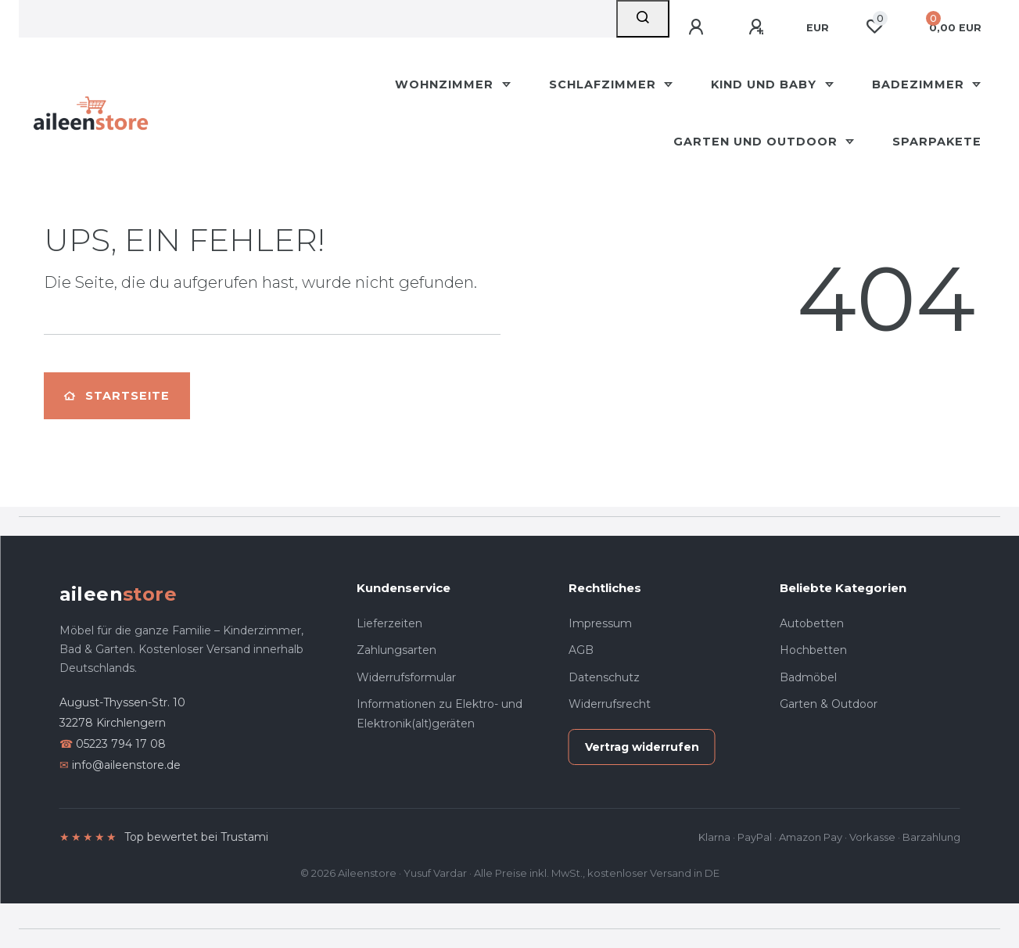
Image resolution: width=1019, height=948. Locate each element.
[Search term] (317, 19)
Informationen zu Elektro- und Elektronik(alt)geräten (439, 714)
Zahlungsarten (396, 650)
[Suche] (642, 19)
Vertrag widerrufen (642, 747)
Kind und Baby (765, 84)
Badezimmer (920, 84)
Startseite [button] (117, 396)
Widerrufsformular (406, 677)
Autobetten (812, 623)
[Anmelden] (698, 27)
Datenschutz (604, 677)
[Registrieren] (759, 27)
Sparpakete (936, 142)
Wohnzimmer (446, 84)
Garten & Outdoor (828, 704)
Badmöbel (808, 677)
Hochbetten (813, 650)
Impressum (600, 623)
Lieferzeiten (389, 623)
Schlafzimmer (604, 84)
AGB (581, 650)
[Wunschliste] (874, 26)
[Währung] (818, 28)
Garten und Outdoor (757, 142)
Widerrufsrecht (610, 704)
